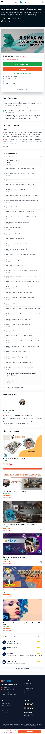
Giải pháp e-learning (6, 705)
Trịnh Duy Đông (8, 21)
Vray (22, 387)
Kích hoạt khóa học (28, 688)
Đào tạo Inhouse (5, 710)
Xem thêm (5, 146)
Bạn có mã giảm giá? (22, 89)
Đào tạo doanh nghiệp (6, 708)
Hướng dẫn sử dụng (28, 685)
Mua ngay (22, 69)
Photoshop (10, 387)
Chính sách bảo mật (28, 695)
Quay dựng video (5, 712)
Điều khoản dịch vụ (28, 692)
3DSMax (17, 387)
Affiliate (3, 715)
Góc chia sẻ (26, 690)
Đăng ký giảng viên (5, 703)
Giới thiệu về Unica (28, 683)
